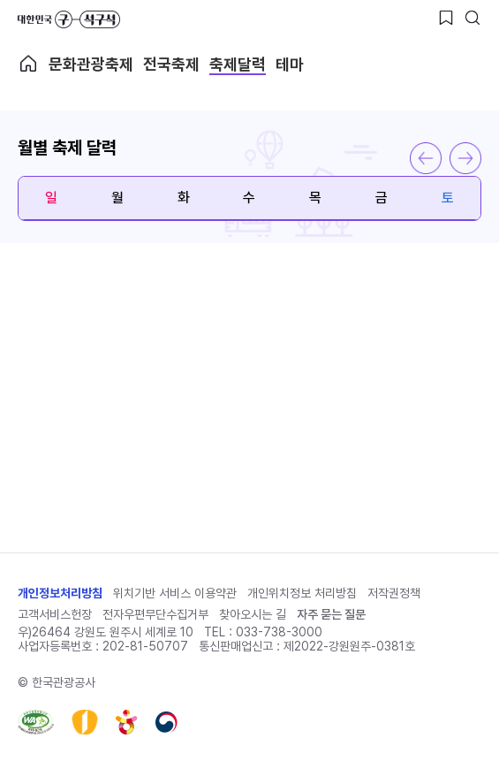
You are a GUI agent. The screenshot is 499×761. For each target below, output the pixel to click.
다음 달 (465, 158)
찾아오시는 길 (252, 614)
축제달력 (237, 64)
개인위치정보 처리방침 (302, 593)
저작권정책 (393, 593)
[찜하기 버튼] (446, 18)
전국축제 (171, 64)
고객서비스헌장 (55, 614)
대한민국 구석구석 (69, 19)
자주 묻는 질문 (331, 614)
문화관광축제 (91, 64)
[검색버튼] (472, 18)
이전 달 (426, 158)
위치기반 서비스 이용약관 (175, 593)
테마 (290, 64)
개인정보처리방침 (60, 593)
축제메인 (28, 63)
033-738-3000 (279, 632)
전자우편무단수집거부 (155, 614)
